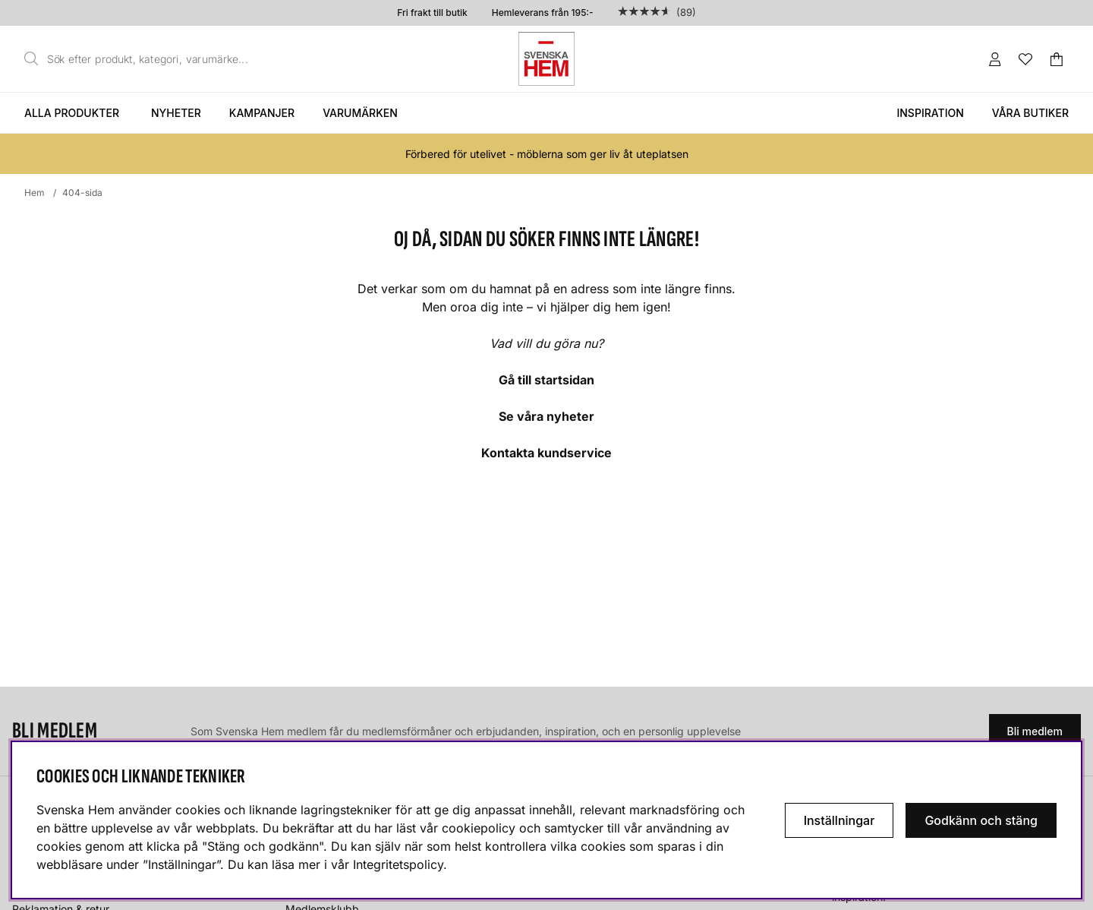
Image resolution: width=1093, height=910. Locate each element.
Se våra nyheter (546, 416)
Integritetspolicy (398, 864)
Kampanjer (262, 112)
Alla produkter (71, 112)
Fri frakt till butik (432, 12)
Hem (34, 192)
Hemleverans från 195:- (543, 12)
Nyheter (176, 112)
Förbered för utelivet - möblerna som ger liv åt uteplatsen (546, 153)
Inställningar (839, 820)
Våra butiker (1030, 112)
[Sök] (140, 59)
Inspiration (929, 112)
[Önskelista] (1025, 59)
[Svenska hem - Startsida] (546, 59)
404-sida (82, 192)
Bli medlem (1035, 731)
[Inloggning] (995, 59)
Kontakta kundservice (546, 452)
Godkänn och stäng (981, 820)
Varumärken (360, 112)
